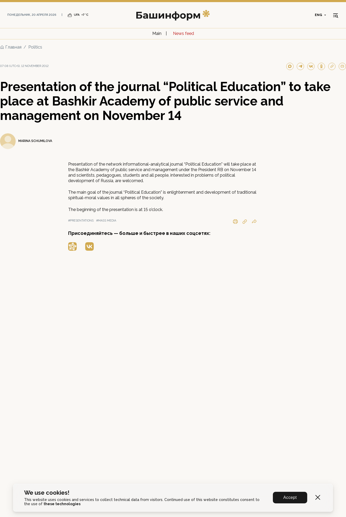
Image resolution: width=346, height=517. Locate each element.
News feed (183, 33)
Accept (290, 497)
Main (156, 33)
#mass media (106, 220)
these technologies (62, 504)
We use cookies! (46, 492)
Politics (35, 47)
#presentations (81, 220)
